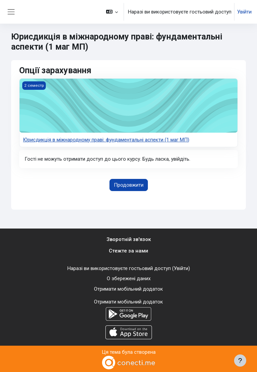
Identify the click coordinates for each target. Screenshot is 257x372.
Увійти (244, 12)
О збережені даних (129, 278)
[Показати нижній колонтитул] (240, 360)
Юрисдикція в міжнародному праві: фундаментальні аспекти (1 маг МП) (106, 140)
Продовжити (128, 185)
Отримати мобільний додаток (128, 289)
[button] (112, 12)
